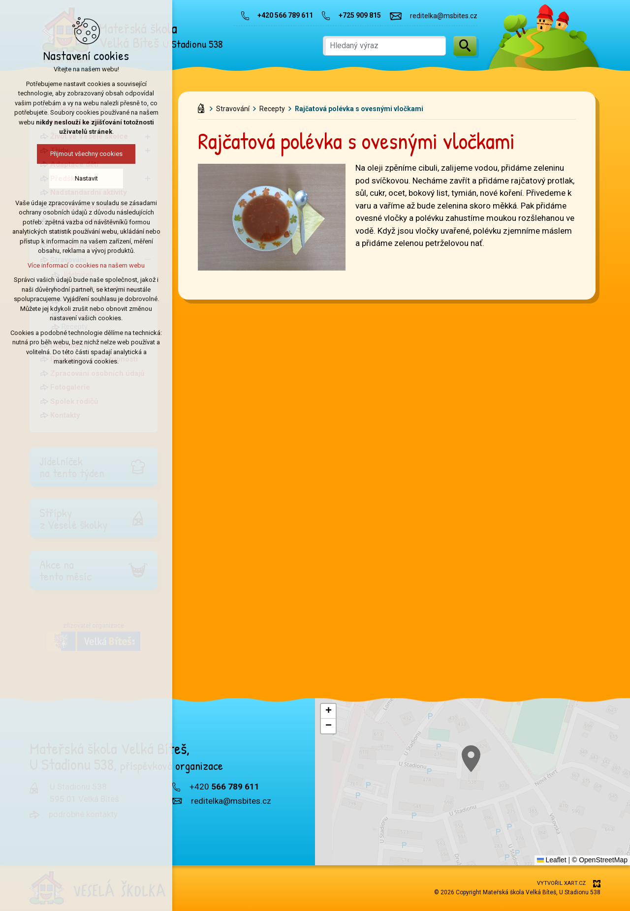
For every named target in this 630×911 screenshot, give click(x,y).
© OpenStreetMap (600, 860)
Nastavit (84, 178)
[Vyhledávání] (464, 46)
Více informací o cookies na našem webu (84, 265)
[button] (328, 711)
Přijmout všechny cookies (84, 153)
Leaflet (552, 860)
